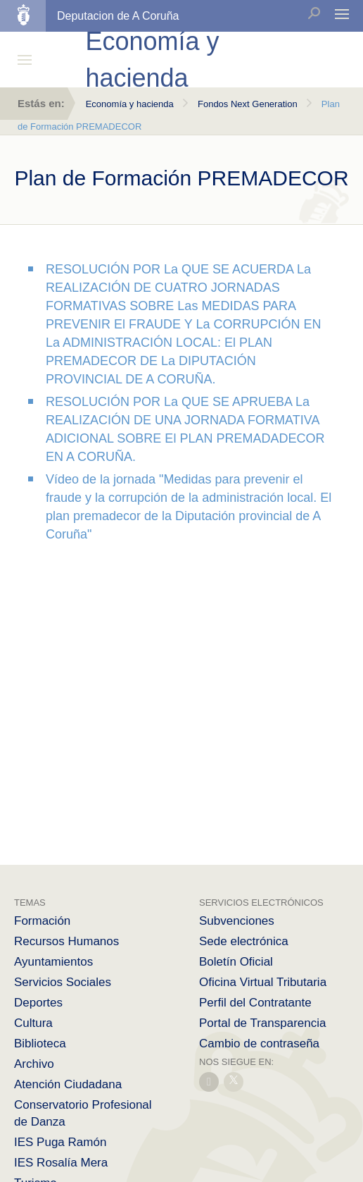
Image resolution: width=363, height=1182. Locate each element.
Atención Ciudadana (68, 1084)
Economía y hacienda (130, 104)
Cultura (33, 1023)
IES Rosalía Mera (61, 1162)
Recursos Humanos (66, 941)
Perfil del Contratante (255, 1002)
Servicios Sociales (62, 982)
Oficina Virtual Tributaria (262, 982)
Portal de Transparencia (262, 1023)
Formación (42, 921)
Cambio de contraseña (259, 1043)
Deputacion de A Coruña (118, 16)
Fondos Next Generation (248, 104)
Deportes (38, 1002)
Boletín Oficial (236, 961)
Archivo (34, 1064)
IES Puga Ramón (60, 1142)
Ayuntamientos (53, 961)
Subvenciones (236, 921)
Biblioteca (40, 1043)
